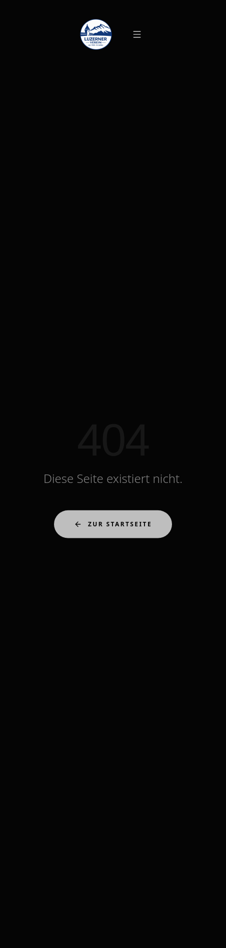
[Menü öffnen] (137, 34)
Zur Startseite (113, 525)
